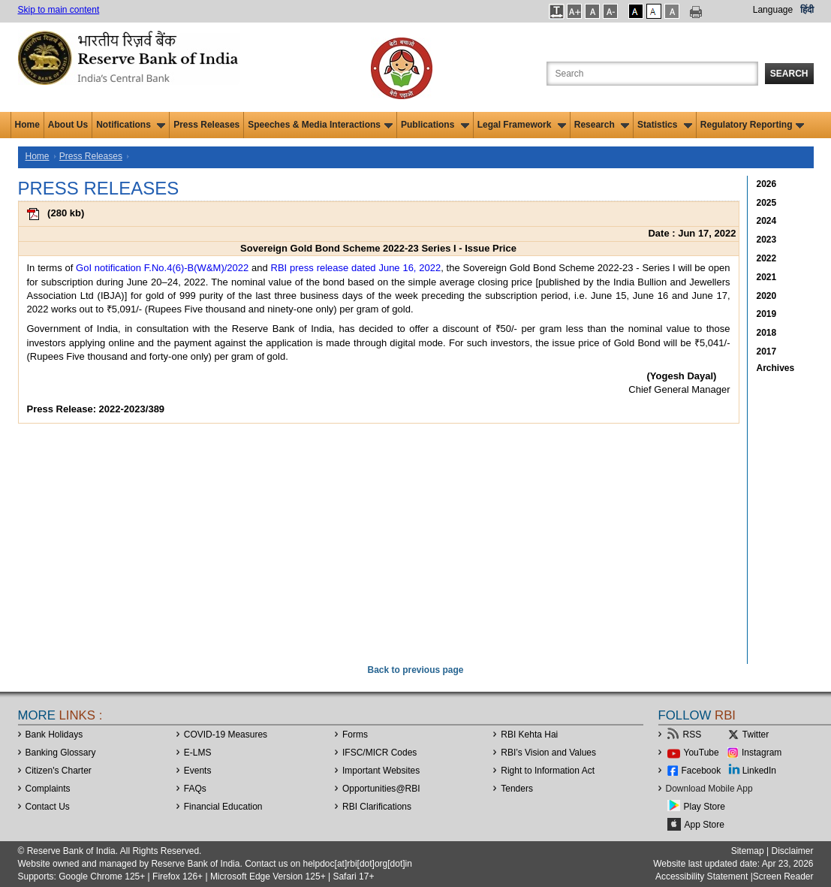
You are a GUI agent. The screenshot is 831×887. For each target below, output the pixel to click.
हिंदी (807, 10)
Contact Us (48, 806)
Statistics (664, 124)
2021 (767, 277)
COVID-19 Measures (225, 734)
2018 (767, 332)
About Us (68, 124)
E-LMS (198, 752)
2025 (767, 203)
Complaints (48, 788)
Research (601, 124)
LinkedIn (759, 770)
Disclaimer (792, 851)
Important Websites (381, 770)
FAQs (195, 788)
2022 (767, 258)
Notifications (130, 124)
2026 (767, 184)
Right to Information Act (548, 770)
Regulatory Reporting (752, 124)
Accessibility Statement (701, 876)
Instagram (761, 752)
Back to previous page (415, 670)
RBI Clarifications (376, 806)
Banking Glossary (61, 752)
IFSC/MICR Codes (379, 752)
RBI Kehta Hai (529, 734)
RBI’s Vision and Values (548, 752)
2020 (767, 296)
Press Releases (206, 124)
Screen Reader (783, 876)
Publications (435, 124)
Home (27, 124)
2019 (767, 314)
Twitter (755, 734)
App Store (704, 824)
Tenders (517, 788)
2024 (767, 221)
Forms (355, 734)
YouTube (701, 752)
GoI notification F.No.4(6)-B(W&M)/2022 (162, 267)
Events (198, 770)
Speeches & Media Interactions (320, 124)
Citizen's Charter (59, 770)
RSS (692, 734)
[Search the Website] (652, 74)
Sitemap (747, 851)
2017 (767, 351)
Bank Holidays (54, 734)
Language (773, 10)
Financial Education (223, 806)
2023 (767, 239)
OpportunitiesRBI (381, 788)
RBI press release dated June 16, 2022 (356, 267)
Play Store (704, 806)
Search (789, 73)
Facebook (701, 770)
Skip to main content (59, 10)
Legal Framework (521, 124)
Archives (776, 368)
